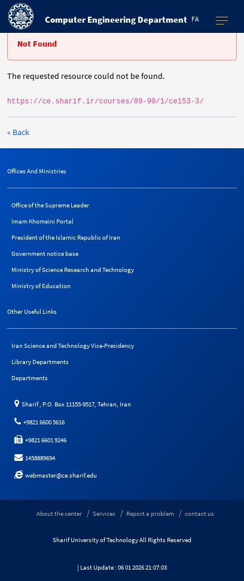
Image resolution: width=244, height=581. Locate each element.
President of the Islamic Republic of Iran (65, 237)
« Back (18, 132)
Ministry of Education (41, 286)
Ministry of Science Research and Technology (72, 269)
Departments (29, 378)
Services (104, 513)
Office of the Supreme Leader (50, 205)
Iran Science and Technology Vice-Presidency (72, 345)
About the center (59, 513)
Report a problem (150, 513)
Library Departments (40, 361)
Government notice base (44, 253)
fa (195, 18)
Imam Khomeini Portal (42, 221)
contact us (199, 513)
